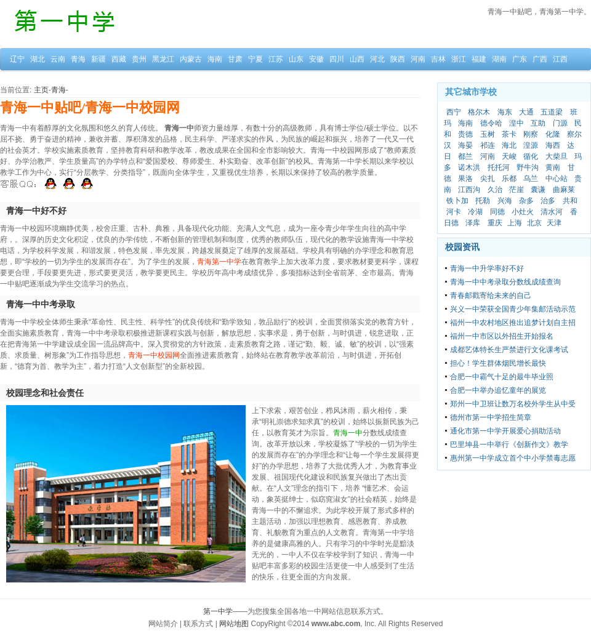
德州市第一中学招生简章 (490, 417)
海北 (509, 145)
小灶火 (523, 211)
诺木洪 (469, 167)
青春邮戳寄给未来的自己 (490, 295)
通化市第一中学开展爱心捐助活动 (505, 431)
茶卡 (509, 134)
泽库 (472, 223)
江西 (560, 59)
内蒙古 (191, 59)
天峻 (509, 156)
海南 (214, 59)
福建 (479, 59)
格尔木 (479, 112)
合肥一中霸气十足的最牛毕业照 (501, 376)
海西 (552, 145)
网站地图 (234, 623)
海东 (504, 112)
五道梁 (552, 112)
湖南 (499, 59)
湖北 (37, 59)
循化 (530, 156)
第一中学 (218, 611)
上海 (514, 223)
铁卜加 (457, 200)
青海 (78, 59)
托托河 (499, 167)
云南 (57, 59)
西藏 (118, 59)
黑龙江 (163, 59)
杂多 (526, 200)
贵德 (465, 134)
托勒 (482, 200)
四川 (336, 59)
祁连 (487, 145)
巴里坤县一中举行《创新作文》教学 (509, 444)
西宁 (453, 112)
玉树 (487, 134)
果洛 (465, 178)
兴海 (504, 200)
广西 (540, 59)
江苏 (275, 59)
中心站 (556, 178)
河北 (377, 59)
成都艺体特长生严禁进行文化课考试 (509, 349)
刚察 (530, 134)
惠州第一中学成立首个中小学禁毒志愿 (513, 458)
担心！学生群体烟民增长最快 (498, 363)
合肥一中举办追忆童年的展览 (498, 390)
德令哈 (491, 123)
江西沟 (469, 189)
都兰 (465, 156)
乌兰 (530, 178)
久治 (495, 189)
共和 (570, 200)
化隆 (552, 134)
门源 (560, 123)
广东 (519, 59)
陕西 (397, 59)
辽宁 (17, 59)
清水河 (552, 211)
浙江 (458, 59)
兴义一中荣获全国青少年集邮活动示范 (513, 309)
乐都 (509, 178)
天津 (554, 223)
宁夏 (255, 59)
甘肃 (235, 59)
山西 (357, 59)
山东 (296, 59)
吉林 (438, 59)
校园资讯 (462, 247)
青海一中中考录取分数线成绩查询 (505, 282)
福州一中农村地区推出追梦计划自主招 (513, 322)
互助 (538, 123)
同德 (497, 211)
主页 (41, 90)
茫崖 (516, 189)
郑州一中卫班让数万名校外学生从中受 (513, 404)
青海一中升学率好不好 (487, 268)
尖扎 (487, 178)
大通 (526, 112)
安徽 (316, 59)
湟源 (530, 145)
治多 (548, 200)
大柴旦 (556, 156)
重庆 (495, 223)
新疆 (98, 59)
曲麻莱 (564, 189)
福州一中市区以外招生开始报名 (501, 336)
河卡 (453, 211)
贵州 (139, 59)
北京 (534, 223)
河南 (418, 59)
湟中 (516, 123)
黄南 (552, 167)
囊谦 (538, 189)
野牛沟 (528, 167)
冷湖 (475, 211)
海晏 (465, 145)
